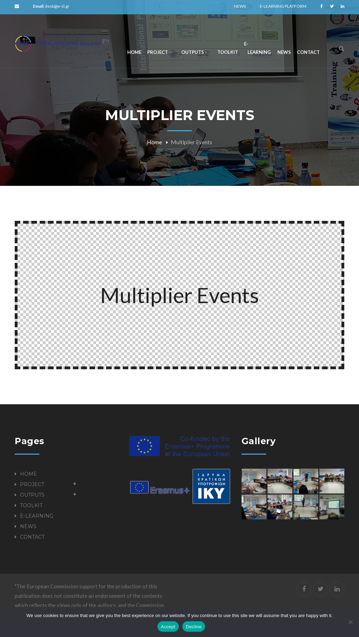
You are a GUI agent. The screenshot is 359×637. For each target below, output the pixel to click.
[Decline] (350, 621)
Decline (194, 626)
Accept (168, 626)
